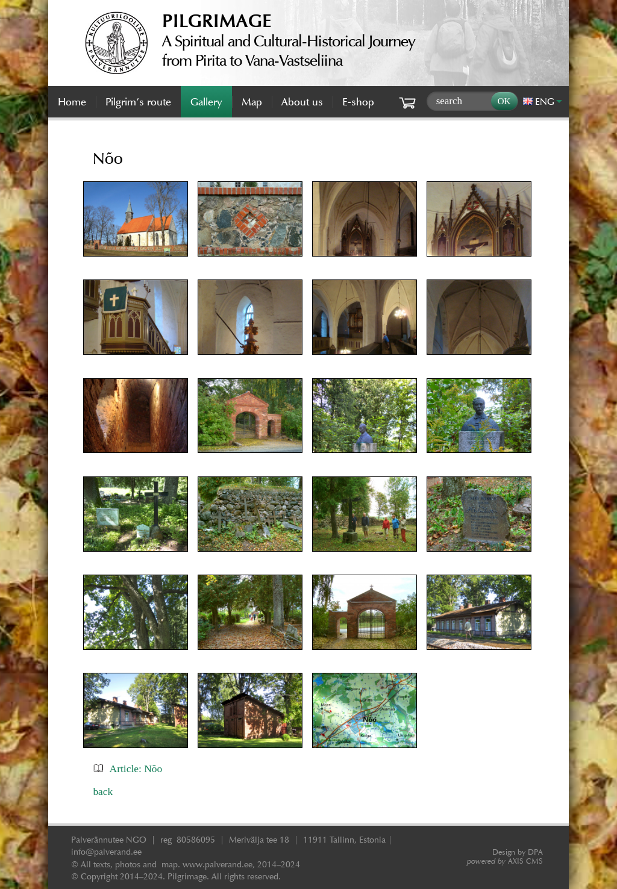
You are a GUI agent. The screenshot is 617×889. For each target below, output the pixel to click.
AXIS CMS (505, 861)
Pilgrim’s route (138, 101)
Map (252, 101)
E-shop (358, 101)
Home (72, 101)
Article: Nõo (136, 769)
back (103, 791)
